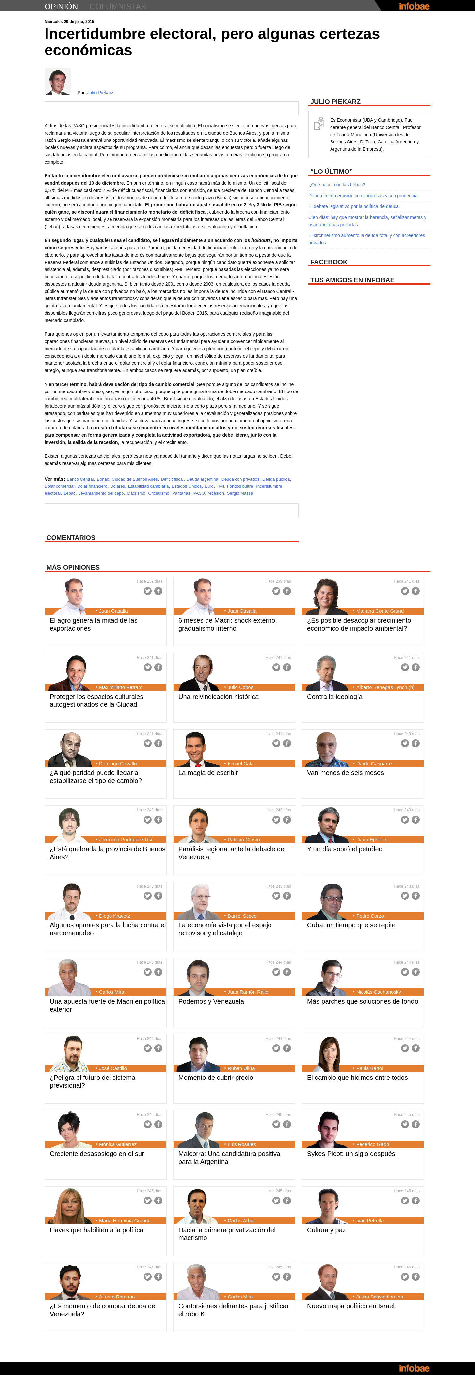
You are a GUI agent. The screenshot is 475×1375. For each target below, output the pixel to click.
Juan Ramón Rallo (248, 992)
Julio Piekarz (100, 92)
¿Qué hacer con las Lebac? (336, 184)
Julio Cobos (240, 687)
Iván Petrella (370, 1220)
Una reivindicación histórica (218, 696)
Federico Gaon (372, 1144)
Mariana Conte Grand (380, 611)
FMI (220, 486)
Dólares (117, 486)
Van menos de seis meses (345, 772)
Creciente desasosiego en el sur (97, 1153)
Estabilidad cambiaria (148, 486)
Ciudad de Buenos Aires (135, 479)
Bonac (103, 479)
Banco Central (80, 479)
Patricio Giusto (244, 839)
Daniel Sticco (242, 916)
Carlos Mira (111, 992)
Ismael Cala (241, 763)
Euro (209, 486)
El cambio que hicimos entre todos (357, 1077)
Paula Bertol (369, 1068)
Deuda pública (276, 479)
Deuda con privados (240, 479)
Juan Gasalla (113, 611)
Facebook (158, 591)
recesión (216, 493)
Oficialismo (159, 493)
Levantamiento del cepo (101, 493)
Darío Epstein (371, 839)
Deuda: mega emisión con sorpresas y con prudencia (363, 195)
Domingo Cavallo (118, 763)
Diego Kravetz (114, 916)
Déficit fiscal (172, 479)
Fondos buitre (240, 486)
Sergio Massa (240, 493)
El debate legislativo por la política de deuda (353, 206)
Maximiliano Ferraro (121, 687)
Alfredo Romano (117, 1296)
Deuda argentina (202, 479)
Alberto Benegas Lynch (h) (385, 687)
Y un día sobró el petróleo (345, 849)
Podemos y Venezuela (211, 1001)
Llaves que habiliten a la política (96, 1230)
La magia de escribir (208, 772)
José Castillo (113, 1068)
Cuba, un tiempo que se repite (351, 925)
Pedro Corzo (370, 916)
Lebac (69, 493)
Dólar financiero (92, 486)
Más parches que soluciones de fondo (362, 1001)
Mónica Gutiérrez (118, 1144)
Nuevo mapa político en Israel (351, 1306)
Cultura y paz (326, 1230)
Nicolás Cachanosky (378, 992)
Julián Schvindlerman (379, 1296)
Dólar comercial (59, 486)
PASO (199, 493)
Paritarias (181, 493)
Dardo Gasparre (374, 763)
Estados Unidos (187, 486)
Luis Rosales (242, 1144)
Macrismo (136, 493)
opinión (61, 6)
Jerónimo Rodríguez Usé (126, 839)
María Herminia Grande (125, 1220)
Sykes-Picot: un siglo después (351, 1153)
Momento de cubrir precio (215, 1077)
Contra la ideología (335, 696)
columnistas (117, 6)
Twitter (148, 591)
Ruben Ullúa (241, 1068)
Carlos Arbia (241, 1220)
